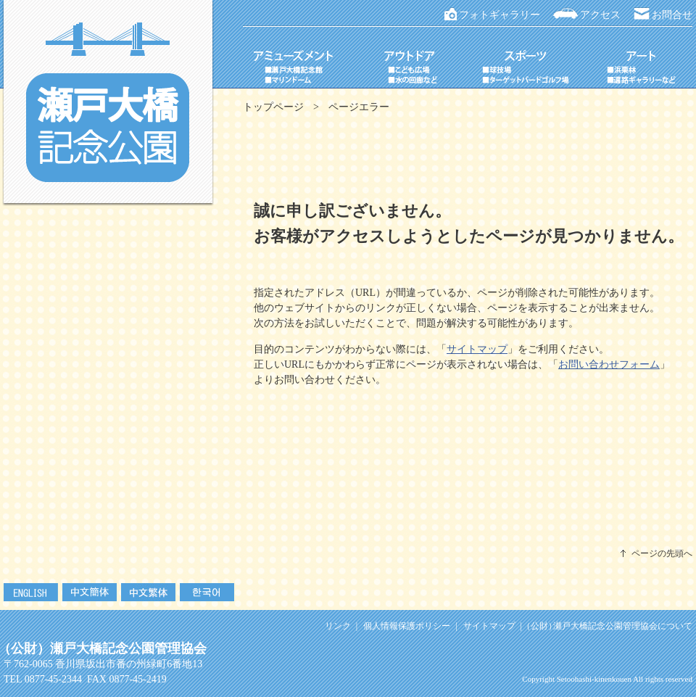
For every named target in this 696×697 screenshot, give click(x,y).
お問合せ (672, 14)
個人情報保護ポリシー (406, 626)
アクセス (600, 14)
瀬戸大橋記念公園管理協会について (610, 626)
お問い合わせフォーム (609, 364)
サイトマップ (477, 349)
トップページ (273, 107)
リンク (338, 626)
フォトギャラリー (499, 14)
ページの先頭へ (661, 553)
